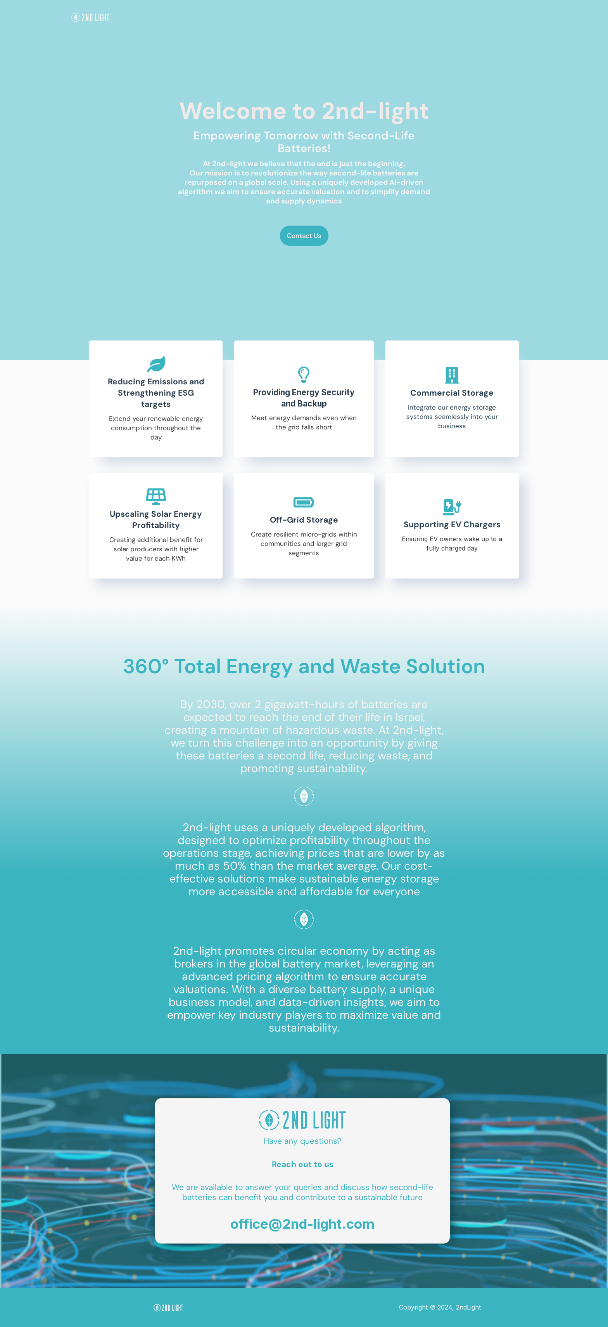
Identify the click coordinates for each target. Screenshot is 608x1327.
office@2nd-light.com (302, 1224)
